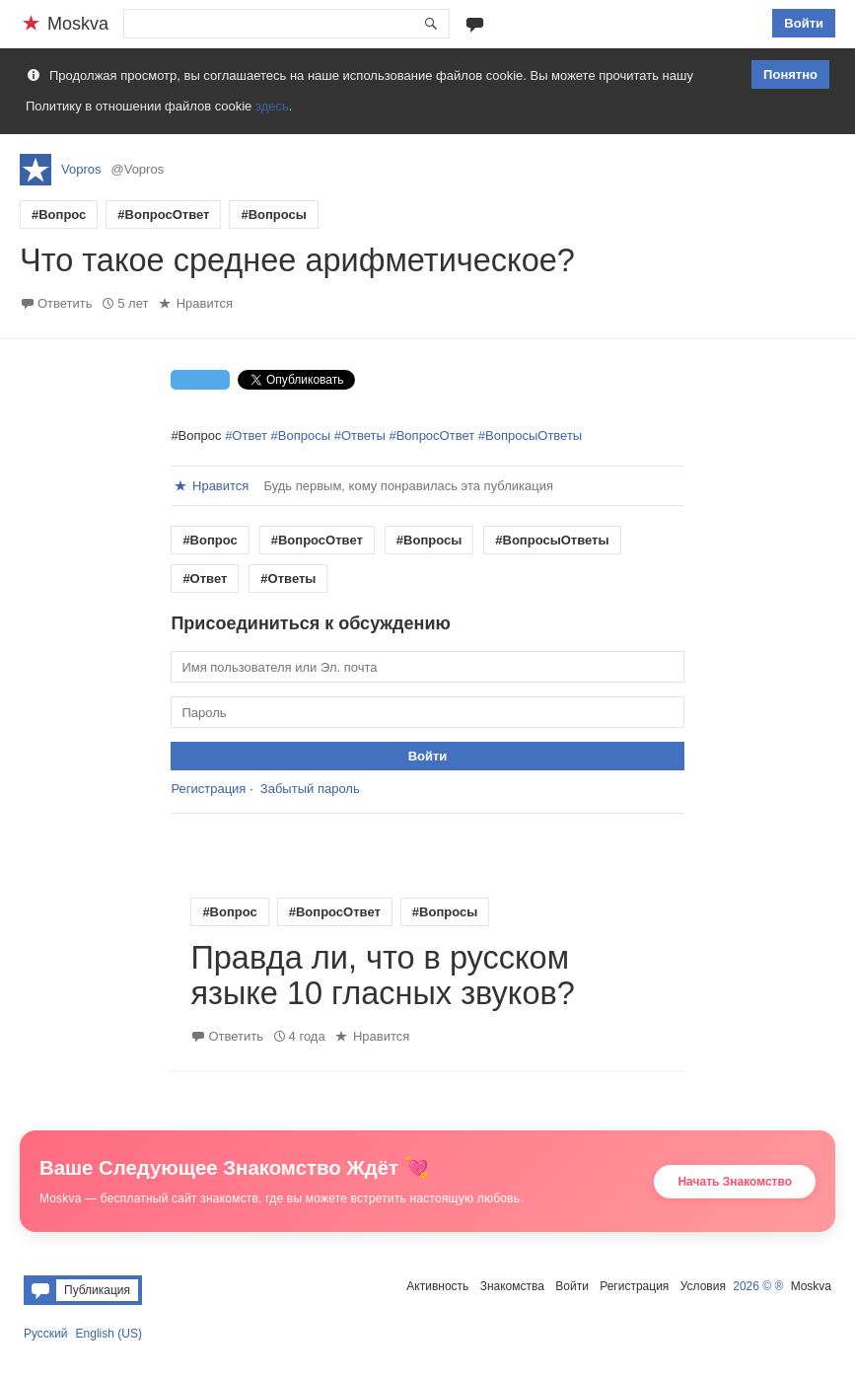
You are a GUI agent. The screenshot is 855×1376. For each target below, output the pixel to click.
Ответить (65, 303)
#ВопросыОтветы (530, 435)
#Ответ (246, 435)
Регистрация (208, 788)
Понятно (790, 74)
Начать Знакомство (734, 1182)
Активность (437, 1286)
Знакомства (512, 1286)
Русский (46, 1333)
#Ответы (360, 435)
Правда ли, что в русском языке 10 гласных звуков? (382, 975)
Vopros (81, 169)
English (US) (109, 1333)
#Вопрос (59, 214)
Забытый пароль (310, 788)
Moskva (811, 1286)
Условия (703, 1286)
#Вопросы (273, 214)
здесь (272, 106)
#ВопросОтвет (163, 214)
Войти (803, 23)
